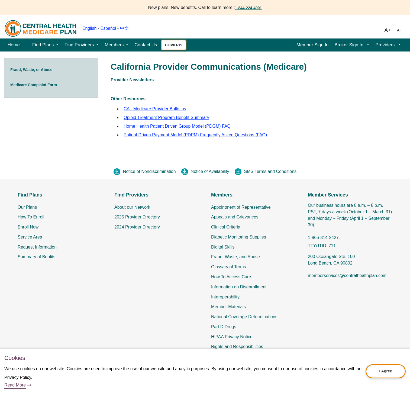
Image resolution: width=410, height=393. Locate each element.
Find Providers (79, 44)
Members (114, 44)
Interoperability (225, 297)
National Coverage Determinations (244, 316)
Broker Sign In (349, 44)
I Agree (385, 371)
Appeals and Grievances (234, 217)
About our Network (132, 207)
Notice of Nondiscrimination (149, 171)
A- (399, 30)
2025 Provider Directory (137, 217)
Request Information (37, 247)
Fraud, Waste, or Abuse (31, 69)
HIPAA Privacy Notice (232, 336)
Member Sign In (312, 44)
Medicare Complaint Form (33, 85)
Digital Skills (222, 247)
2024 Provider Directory (137, 227)
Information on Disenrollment (239, 287)
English (89, 28)
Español (108, 28)
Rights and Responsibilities (237, 346)
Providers (385, 44)
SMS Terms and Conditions (270, 171)
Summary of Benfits (37, 257)
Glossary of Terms (228, 267)
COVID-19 (173, 45)
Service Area (30, 237)
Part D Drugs (223, 326)
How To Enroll (31, 217)
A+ (388, 30)
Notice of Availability (210, 171)
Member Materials (228, 306)
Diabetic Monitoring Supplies (238, 237)
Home (14, 44)
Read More (15, 385)
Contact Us (145, 44)
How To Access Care (231, 277)
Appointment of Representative (241, 207)
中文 (124, 28)
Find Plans (43, 44)
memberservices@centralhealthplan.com (347, 275)
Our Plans (27, 207)
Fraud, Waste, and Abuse (235, 257)
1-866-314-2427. (324, 237)
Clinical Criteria (225, 227)
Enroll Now (28, 227)
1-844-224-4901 (248, 8)
